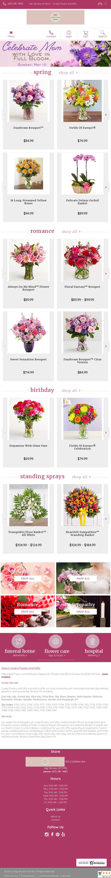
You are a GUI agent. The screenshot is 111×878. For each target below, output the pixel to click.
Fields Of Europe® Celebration (82, 447)
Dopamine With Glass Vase (28, 445)
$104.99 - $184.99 (83, 545)
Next (106, 114)
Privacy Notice (28, 876)
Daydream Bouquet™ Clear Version (83, 361)
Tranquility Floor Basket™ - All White (28, 533)
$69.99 (28, 458)
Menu (11, 36)
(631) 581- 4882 (15, 3)
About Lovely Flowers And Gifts (20, 668)
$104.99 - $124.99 (28, 545)
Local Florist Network (48, 876)
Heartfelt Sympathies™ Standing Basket (82, 533)
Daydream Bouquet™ (29, 127)
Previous (4, 114)
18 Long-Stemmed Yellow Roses (28, 202)
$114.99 (28, 372)
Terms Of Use (10, 876)
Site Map (66, 876)
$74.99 (82, 141)
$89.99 (82, 213)
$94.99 (29, 213)
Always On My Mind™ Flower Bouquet (28, 288)
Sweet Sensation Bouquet (28, 359)
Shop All (66, 72)
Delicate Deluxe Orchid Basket (82, 202)
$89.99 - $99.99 (82, 299)
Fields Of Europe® (82, 127)
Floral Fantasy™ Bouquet (82, 286)
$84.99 (29, 141)
